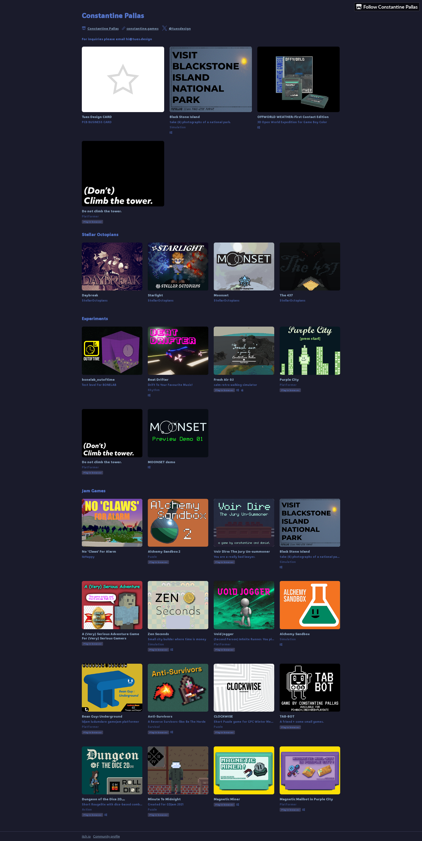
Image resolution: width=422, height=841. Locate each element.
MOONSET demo (161, 462)
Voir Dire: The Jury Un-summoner (242, 551)
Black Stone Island (185, 117)
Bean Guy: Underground (102, 716)
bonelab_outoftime (98, 379)
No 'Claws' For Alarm (99, 551)
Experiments (95, 318)
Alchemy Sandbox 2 (164, 551)
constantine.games (142, 28)
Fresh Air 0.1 (224, 379)
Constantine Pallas (103, 28)
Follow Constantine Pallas (387, 7)
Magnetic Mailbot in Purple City (306, 799)
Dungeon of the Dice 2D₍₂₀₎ (103, 799)
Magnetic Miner (227, 799)
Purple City (289, 379)
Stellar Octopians (100, 234)
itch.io (86, 836)
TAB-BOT (287, 716)
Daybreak (90, 295)
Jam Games (93, 490)
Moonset (221, 295)
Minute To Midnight (164, 799)
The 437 (286, 295)
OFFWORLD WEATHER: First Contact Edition (293, 117)
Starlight (155, 295)
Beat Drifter (158, 379)
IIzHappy (88, 557)
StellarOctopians (95, 300)
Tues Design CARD (97, 117)
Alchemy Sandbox (295, 634)
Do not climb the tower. (101, 211)
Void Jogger (224, 634)
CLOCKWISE (223, 716)
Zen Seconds (158, 634)
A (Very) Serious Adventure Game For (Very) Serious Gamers (110, 636)
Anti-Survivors (160, 716)
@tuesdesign (180, 28)
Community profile (106, 836)
